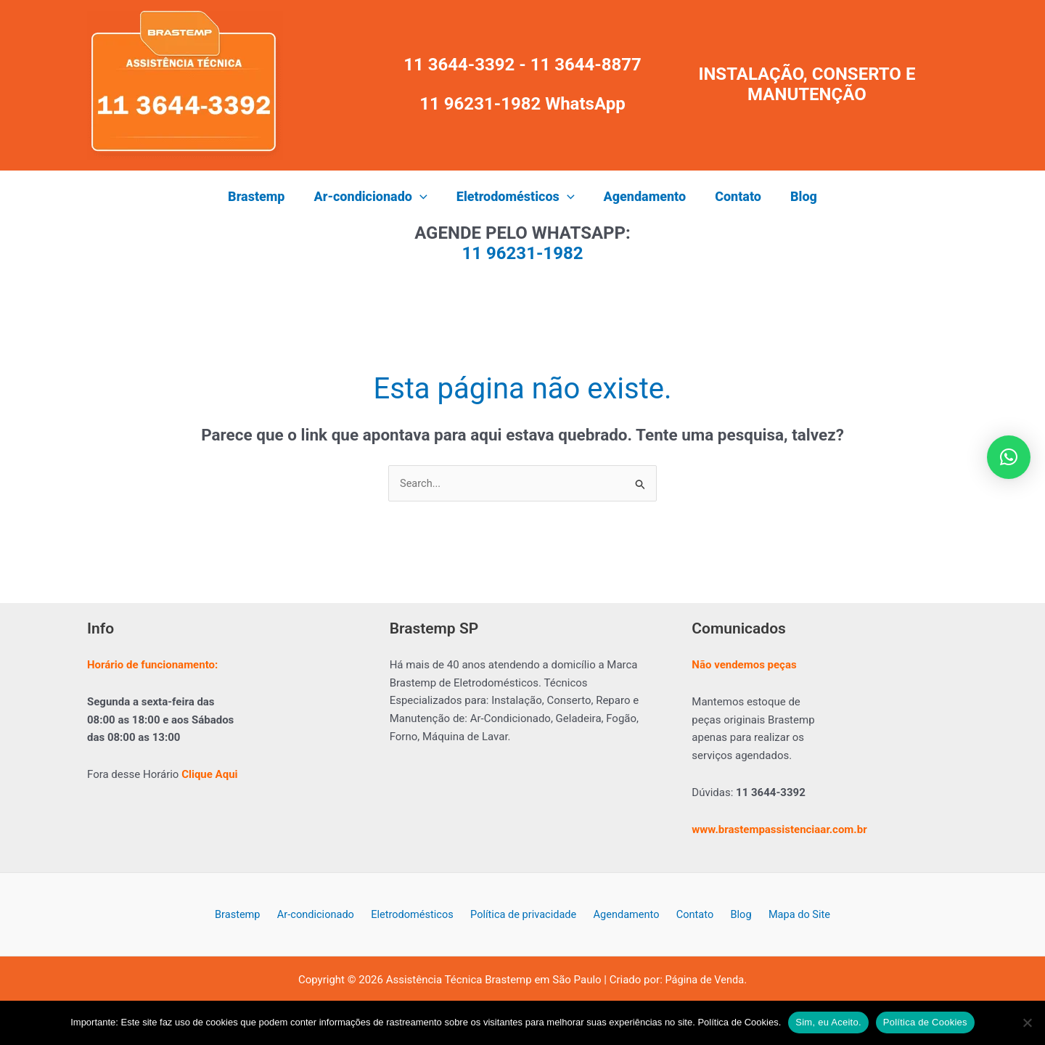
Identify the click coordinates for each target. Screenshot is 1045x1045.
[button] (375, 196)
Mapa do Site (785, 915)
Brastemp (251, 915)
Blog (731, 915)
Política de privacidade (526, 915)
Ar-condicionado (325, 915)
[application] (424, 196)
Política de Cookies (925, 1022)
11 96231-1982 (522, 253)
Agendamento (626, 915)
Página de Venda (704, 981)
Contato (690, 915)
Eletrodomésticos (418, 915)
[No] (1027, 1022)
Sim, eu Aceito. (828, 1022)
